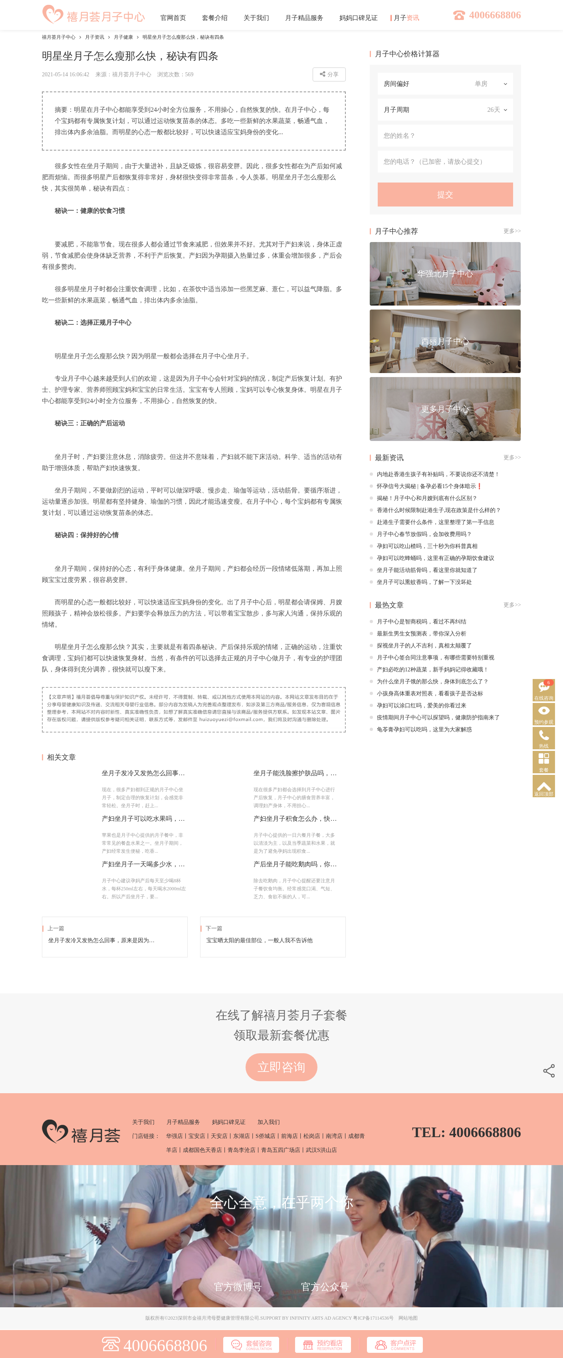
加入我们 (269, 1122)
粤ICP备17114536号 (373, 1318)
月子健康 (123, 37)
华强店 (174, 1136)
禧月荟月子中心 (58, 37)
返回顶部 (543, 794)
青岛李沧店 (242, 1150)
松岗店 (311, 1136)
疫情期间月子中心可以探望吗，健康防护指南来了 (435, 718)
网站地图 (408, 1318)
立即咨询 (281, 1067)
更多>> (512, 231)
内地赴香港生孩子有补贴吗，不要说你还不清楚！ (435, 474)
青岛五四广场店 (280, 1150)
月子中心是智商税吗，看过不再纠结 (418, 622)
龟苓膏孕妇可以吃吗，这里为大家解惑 (421, 730)
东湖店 (241, 1136)
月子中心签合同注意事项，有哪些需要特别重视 (432, 658)
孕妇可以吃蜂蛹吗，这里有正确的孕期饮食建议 (432, 558)
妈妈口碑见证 (229, 1122)
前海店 (289, 1136)
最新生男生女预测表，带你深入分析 (418, 634)
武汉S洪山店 (321, 1150)
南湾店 (334, 1136)
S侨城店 (266, 1136)
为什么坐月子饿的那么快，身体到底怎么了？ (429, 682)
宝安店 (196, 1136)
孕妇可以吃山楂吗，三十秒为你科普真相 (424, 546)
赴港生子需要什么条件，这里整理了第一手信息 (432, 522)
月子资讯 (94, 37)
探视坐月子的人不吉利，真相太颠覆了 (421, 646)
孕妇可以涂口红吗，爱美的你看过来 (418, 706)
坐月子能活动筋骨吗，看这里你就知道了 (424, 570)
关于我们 (143, 1122)
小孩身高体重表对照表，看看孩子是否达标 (426, 694)
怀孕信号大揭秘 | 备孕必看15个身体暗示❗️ (426, 486)
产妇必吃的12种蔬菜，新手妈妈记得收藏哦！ (429, 670)
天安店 (219, 1136)
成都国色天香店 (202, 1150)
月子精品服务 (183, 1122)
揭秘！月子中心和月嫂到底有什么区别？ (424, 498)
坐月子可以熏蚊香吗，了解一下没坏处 (421, 582)
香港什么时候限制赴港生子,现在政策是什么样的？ (436, 510)
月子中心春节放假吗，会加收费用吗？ (421, 534)
